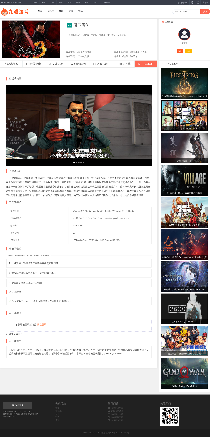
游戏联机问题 (115, 417)
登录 (205, 2)
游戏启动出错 (115, 414)
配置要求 (33, 63)
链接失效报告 (14, 334)
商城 (69, 2)
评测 (71, 11)
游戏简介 (11, 63)
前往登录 (41, 324)
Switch (95, 2)
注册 (188, 51)
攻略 (61, 2)
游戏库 (50, 11)
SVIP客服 (17, 405)
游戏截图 (78, 63)
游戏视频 (100, 63)
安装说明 (56, 63)
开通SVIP (183, 2)
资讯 (43, 2)
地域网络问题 (115, 420)
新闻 (61, 11)
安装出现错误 (115, 411)
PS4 (86, 2)
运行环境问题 (115, 408)
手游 (78, 2)
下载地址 (145, 63)
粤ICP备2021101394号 (118, 432)
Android (107, 2)
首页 (35, 2)
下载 (52, 2)
